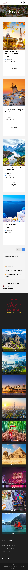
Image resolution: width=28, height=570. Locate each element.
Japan (14, 441)
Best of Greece (10, 224)
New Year (14, 487)
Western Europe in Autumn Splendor (12, 52)
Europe (14, 419)
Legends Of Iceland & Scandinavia (13, 169)
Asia (14, 373)
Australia (14, 396)
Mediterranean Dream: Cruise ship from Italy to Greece (14, 109)
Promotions (14, 510)
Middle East (14, 464)
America (14, 350)
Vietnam (14, 533)
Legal (14, 564)
